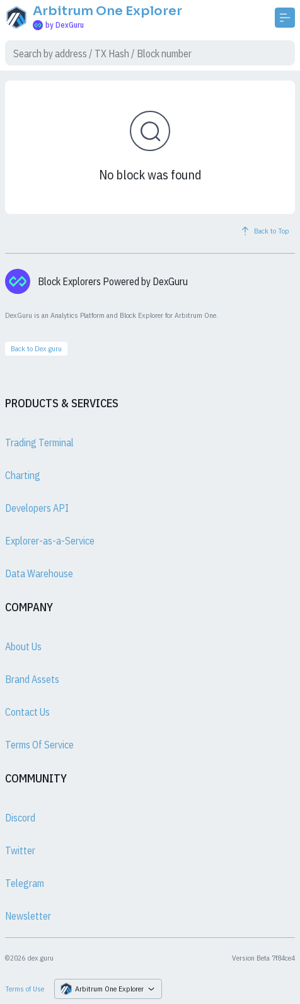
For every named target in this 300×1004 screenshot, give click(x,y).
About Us (23, 646)
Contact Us (27, 712)
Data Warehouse (39, 573)
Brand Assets (32, 679)
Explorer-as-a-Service (50, 540)
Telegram (24, 883)
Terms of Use (24, 988)
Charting (22, 475)
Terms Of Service (39, 744)
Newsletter (28, 916)
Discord (20, 817)
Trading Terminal (39, 442)
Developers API (37, 508)
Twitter (20, 850)
